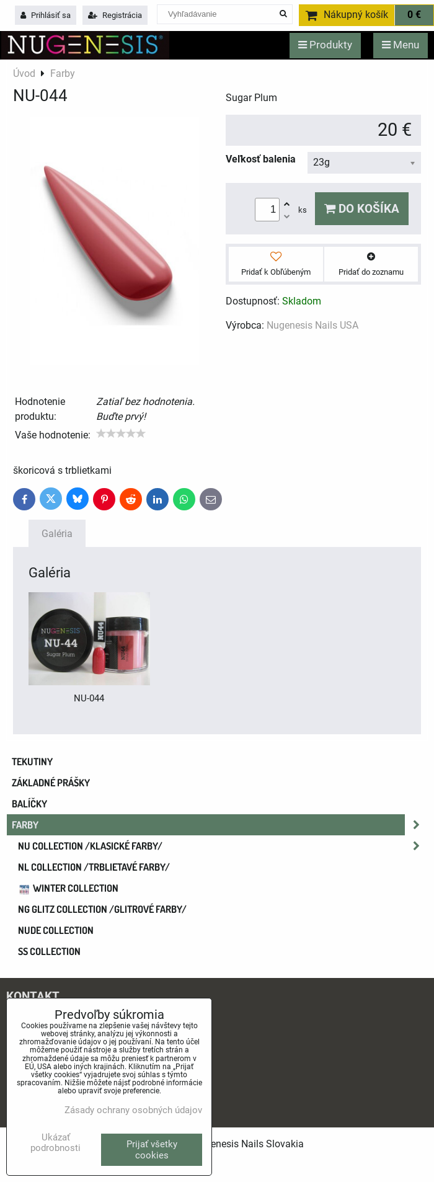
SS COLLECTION (49, 951)
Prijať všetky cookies (151, 1150)
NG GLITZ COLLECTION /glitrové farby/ (102, 909)
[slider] (121, 433)
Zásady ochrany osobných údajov (133, 1110)
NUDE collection (56, 930)
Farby (219, 824)
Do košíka (361, 209)
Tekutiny (32, 761)
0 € (414, 14)
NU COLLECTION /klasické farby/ (222, 845)
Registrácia (115, 15)
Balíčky (29, 804)
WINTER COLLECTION (68, 888)
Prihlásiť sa (45, 15)
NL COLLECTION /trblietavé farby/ (94, 867)
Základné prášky (51, 782)
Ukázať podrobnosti (55, 1142)
